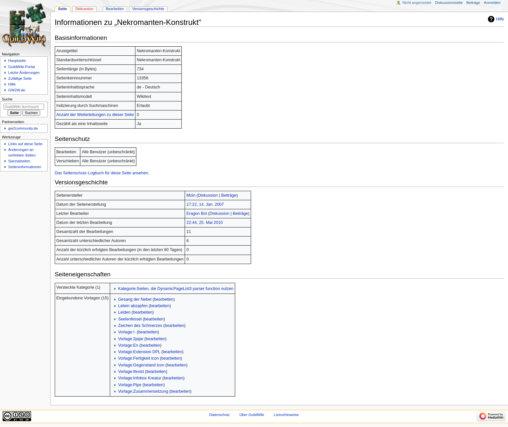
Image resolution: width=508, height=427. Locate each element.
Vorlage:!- (126, 332)
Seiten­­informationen (24, 167)
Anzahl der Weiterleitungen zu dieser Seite (95, 114)
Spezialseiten (19, 161)
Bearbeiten (115, 9)
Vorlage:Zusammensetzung (143, 391)
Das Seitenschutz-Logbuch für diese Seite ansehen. (102, 173)
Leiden (124, 312)
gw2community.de (23, 128)
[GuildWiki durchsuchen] (24, 107)
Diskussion (208, 195)
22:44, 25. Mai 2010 (204, 222)
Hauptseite (17, 61)
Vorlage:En (128, 345)
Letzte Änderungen (24, 73)
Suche (7, 99)
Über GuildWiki (251, 415)
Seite (62, 9)
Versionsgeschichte (148, 9)
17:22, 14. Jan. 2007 (205, 204)
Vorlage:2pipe (130, 339)
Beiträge (228, 195)
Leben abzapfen (132, 306)
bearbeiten (163, 299)
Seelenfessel (130, 319)
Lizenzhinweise (286, 415)
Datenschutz (219, 415)
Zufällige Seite (20, 78)
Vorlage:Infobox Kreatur (139, 378)
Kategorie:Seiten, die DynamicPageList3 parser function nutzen (175, 288)
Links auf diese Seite (25, 144)
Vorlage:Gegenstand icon (141, 365)
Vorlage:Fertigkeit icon (138, 358)
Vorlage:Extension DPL (139, 352)
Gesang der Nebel (134, 299)
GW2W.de (16, 90)
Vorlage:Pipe (129, 385)
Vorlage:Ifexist (131, 371)
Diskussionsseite (449, 3)
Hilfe (500, 19)
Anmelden (492, 3)
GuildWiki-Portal (21, 67)
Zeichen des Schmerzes (140, 325)
